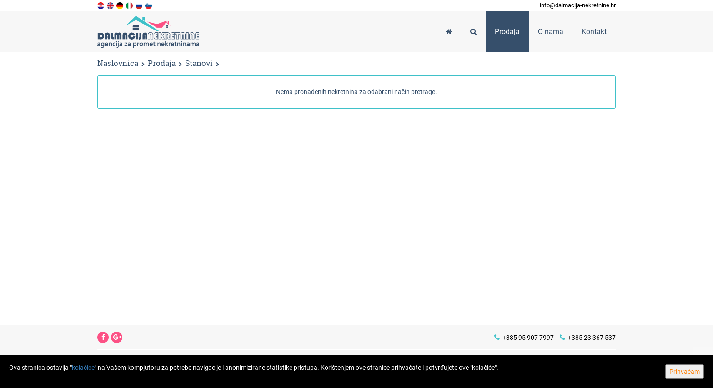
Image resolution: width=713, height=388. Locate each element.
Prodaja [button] (507, 31)
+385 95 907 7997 (524, 337)
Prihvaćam (684, 371)
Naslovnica (117, 63)
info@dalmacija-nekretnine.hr (578, 5)
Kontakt (594, 31)
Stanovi (199, 63)
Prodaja (162, 63)
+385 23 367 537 (588, 337)
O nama (550, 31)
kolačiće (83, 367)
